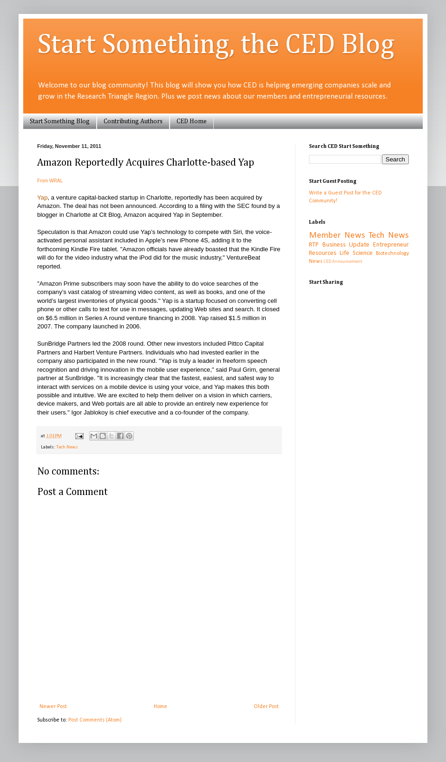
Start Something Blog (60, 121)
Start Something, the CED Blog (215, 45)
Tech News (67, 447)
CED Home (192, 121)
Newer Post (53, 706)
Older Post (266, 706)
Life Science (356, 253)
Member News (337, 235)
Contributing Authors (133, 121)
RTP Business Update (339, 244)
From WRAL (50, 180)
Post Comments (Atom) (95, 720)
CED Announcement (343, 262)
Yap (42, 197)
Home (160, 706)
